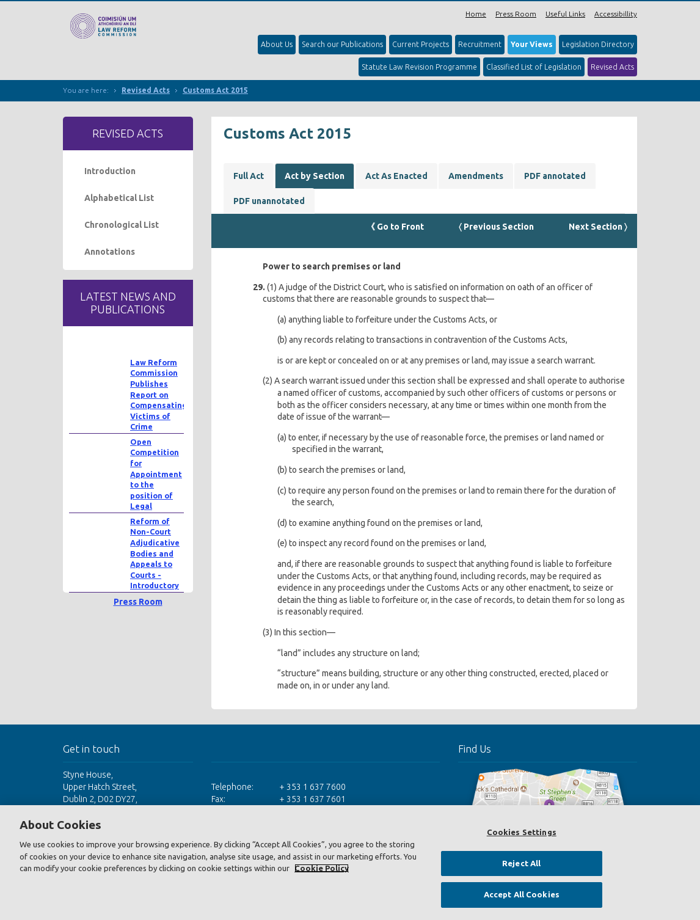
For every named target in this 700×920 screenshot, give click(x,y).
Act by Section (315, 176)
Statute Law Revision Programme (419, 67)
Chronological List (121, 225)
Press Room (515, 14)
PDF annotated (555, 176)
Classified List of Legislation (534, 67)
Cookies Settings (521, 832)
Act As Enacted (396, 176)
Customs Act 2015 (215, 90)
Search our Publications (342, 44)
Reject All (521, 863)
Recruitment (479, 44)
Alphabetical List (119, 198)
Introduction (110, 171)
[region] (350, 862)
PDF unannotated (269, 201)
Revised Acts (612, 67)
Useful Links (565, 14)
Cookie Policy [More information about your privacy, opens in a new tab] (321, 868)
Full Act (248, 176)
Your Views (532, 44)
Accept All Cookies (522, 894)
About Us (277, 44)
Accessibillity (615, 14)
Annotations (109, 252)
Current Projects (420, 44)
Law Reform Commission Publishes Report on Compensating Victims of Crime (158, 394)
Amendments (475, 176)
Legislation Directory (598, 44)
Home (475, 14)
